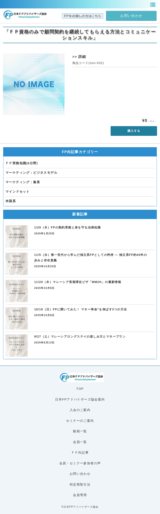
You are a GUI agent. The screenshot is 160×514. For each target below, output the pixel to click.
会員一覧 (80, 442)
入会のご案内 (80, 410)
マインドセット (17, 191)
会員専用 (80, 495)
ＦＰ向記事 (80, 452)
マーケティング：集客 (22, 182)
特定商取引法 (80, 484)
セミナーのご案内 (80, 420)
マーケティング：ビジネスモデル (31, 172)
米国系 (10, 201)
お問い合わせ (80, 473)
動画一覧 (80, 431)
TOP (80, 388)
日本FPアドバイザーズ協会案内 (80, 399)
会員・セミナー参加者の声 (80, 463)
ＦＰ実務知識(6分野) (21, 163)
